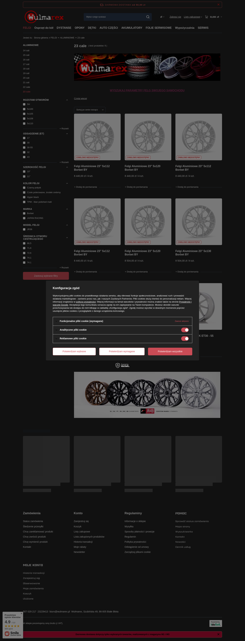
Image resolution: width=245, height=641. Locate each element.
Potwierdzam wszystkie (170, 351)
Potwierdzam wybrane (74, 351)
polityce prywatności (86, 302)
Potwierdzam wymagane (122, 351)
